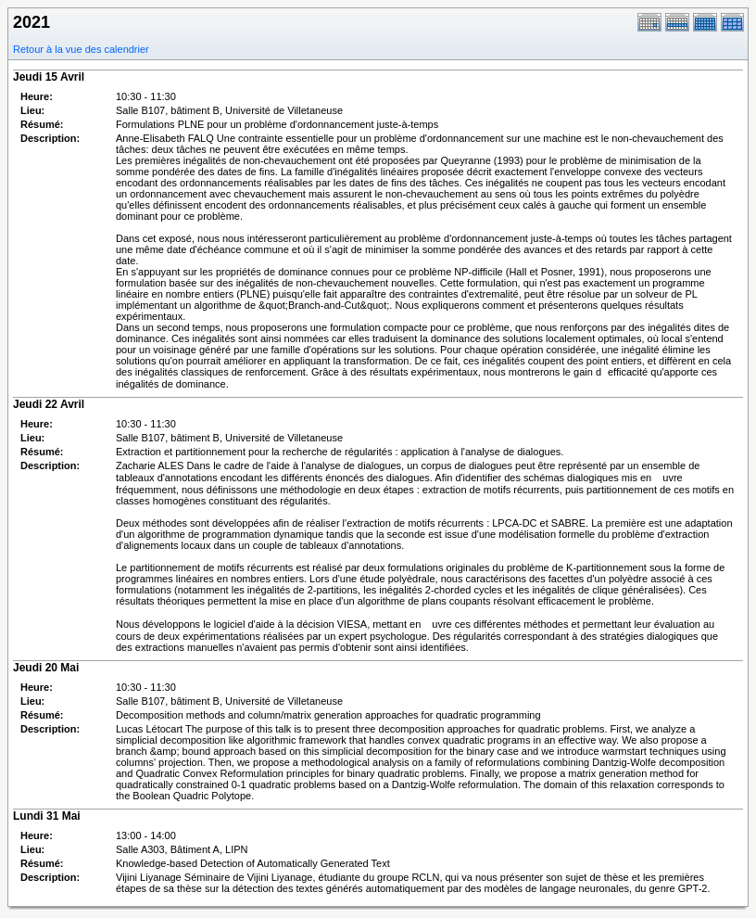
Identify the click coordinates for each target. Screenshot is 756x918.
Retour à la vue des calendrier (81, 49)
